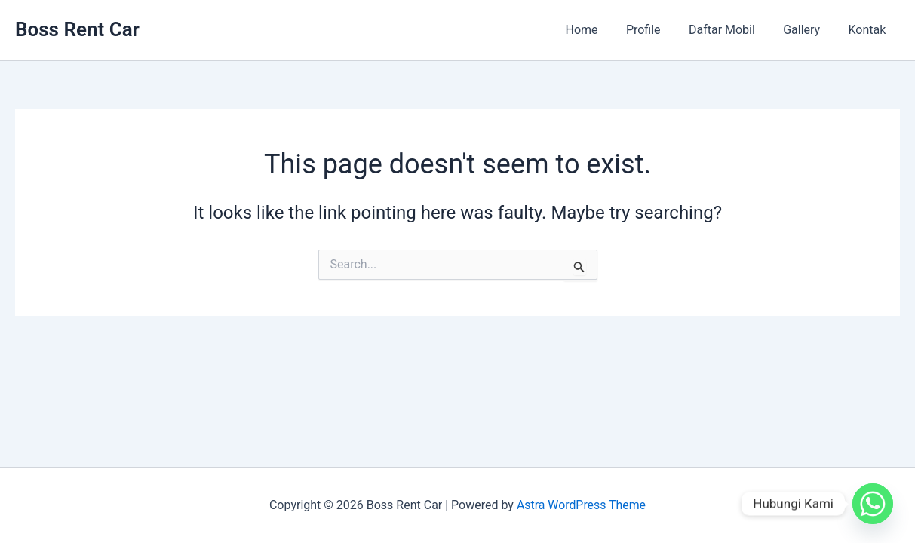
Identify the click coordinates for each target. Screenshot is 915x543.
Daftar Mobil (732, 30)
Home (599, 30)
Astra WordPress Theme (581, 505)
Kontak (869, 30)
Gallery (807, 30)
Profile (657, 30)
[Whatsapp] (872, 503)
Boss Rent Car (77, 29)
